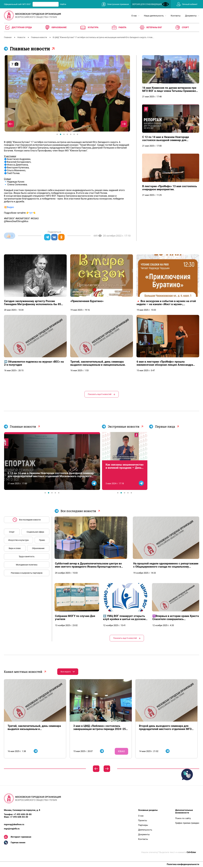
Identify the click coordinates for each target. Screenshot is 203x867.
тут (31, 212)
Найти (63, 4)
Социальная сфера (35, 532)
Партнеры (143, 825)
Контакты (143, 839)
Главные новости (39, 37)
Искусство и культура (18, 540)
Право (42, 540)
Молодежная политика (26, 565)
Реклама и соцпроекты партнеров (26, 573)
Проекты (142, 820)
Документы (144, 834)
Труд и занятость (27, 556)
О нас (141, 816)
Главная (8, 37)
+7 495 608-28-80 (23, 814)
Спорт (12, 532)
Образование (38, 548)
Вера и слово (15, 548)
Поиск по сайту (183, 818)
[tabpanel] (67, 93)
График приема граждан (187, 823)
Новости (21, 37)
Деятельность (145, 830)
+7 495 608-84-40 (19, 817)
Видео (10, 207)
